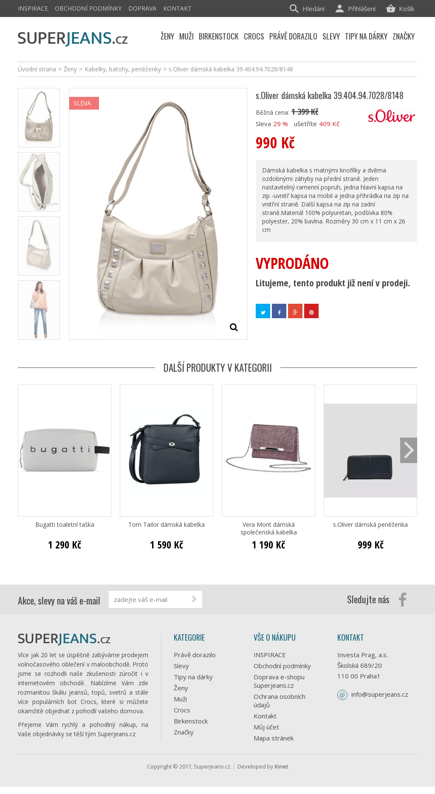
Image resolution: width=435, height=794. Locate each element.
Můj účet (266, 727)
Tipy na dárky (193, 676)
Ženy (181, 688)
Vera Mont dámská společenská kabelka (268, 528)
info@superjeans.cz (379, 694)
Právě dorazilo (195, 654)
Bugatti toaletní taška (64, 524)
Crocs (182, 710)
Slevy (181, 665)
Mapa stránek (274, 738)
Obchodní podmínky (88, 8)
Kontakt (177, 8)
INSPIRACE (33, 8)
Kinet (281, 773)
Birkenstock (191, 721)
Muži (180, 699)
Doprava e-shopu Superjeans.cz (279, 680)
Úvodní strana (37, 69)
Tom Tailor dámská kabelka (166, 524)
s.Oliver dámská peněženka (370, 524)
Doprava (142, 8)
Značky (184, 732)
